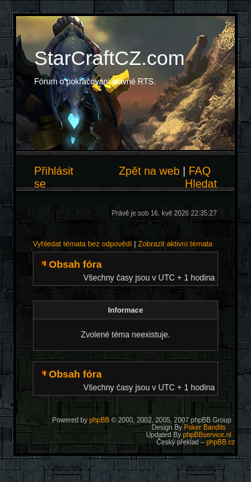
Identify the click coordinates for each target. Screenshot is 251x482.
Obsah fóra (75, 264)
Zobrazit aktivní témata (175, 244)
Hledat (201, 183)
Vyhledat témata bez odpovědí (82, 244)
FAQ (200, 171)
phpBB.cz (220, 442)
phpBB (99, 420)
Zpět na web (149, 171)
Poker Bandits (205, 427)
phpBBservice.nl (207, 434)
